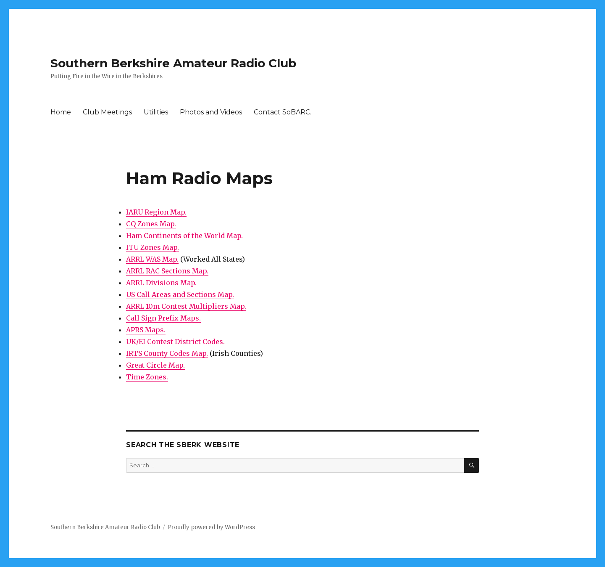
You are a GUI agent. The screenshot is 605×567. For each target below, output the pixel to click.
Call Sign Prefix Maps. (163, 318)
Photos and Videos (211, 112)
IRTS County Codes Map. (167, 353)
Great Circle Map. (155, 365)
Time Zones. (147, 377)
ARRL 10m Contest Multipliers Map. (186, 306)
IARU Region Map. (156, 212)
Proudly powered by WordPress (211, 527)
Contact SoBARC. (282, 112)
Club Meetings (107, 112)
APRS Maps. (146, 330)
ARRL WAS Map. (152, 259)
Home (60, 112)
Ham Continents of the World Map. (184, 235)
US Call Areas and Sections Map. (180, 294)
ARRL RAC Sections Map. (167, 271)
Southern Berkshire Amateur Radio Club (173, 63)
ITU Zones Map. (152, 247)
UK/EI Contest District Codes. (175, 341)
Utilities (156, 112)
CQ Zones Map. (151, 224)
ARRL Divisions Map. (161, 282)
